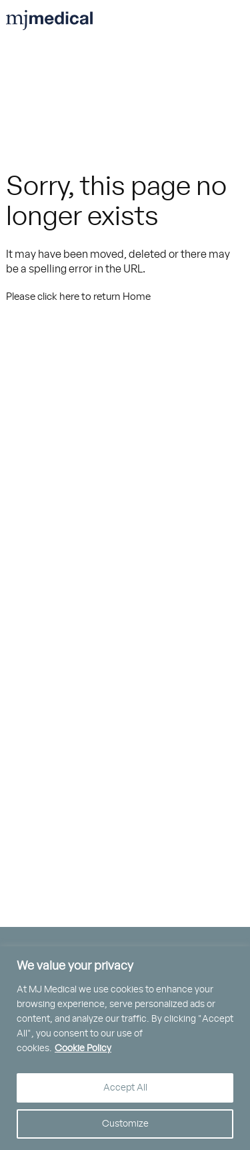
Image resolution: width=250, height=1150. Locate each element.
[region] (125, 1048)
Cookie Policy (83, 1048)
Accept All (125, 1088)
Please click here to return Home (78, 297)
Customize (125, 1124)
